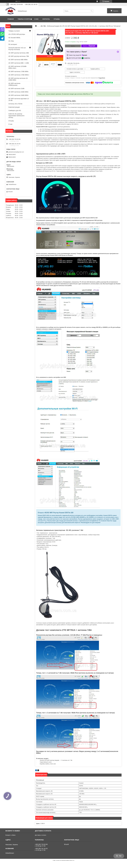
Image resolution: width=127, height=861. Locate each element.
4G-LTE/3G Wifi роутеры (16, 34)
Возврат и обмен (10, 831)
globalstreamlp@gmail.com (16, 152)
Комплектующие (14, 107)
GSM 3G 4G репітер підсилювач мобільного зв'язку (16, 115)
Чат (118, 856)
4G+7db (43, 26)
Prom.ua (72, 857)
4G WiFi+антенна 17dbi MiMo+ (18, 75)
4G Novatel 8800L (14, 37)
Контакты (46, 19)
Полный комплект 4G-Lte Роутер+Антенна (17, 48)
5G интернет (12, 44)
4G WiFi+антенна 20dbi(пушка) (14, 84)
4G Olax (11, 41)
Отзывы (57, 19)
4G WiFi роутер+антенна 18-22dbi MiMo (18, 79)
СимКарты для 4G (14, 110)
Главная (10, 19)
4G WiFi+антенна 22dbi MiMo (18, 92)
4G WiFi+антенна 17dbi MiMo (18, 71)
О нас (36, 19)
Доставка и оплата (40, 831)
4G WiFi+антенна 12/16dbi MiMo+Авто (17, 67)
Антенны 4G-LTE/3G (15, 104)
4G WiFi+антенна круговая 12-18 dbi (18, 99)
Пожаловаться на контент (58, 859)
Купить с (89, 46)
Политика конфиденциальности (75, 859)
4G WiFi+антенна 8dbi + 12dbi (18, 63)
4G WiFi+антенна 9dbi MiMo (18, 59)
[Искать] (91, 11)
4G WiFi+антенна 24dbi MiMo (18, 95)
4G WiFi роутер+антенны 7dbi (18, 56)
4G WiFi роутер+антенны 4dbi (18, 53)
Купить (73, 46)
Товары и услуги (24, 19)
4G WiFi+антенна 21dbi (16, 88)
